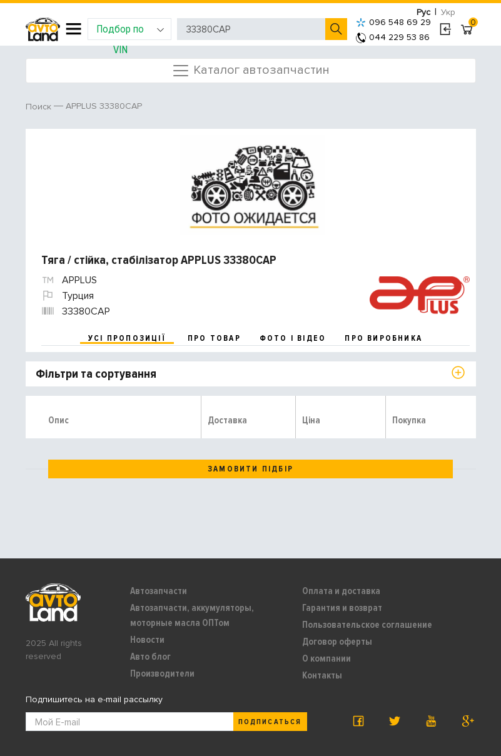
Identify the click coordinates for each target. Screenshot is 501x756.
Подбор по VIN (130, 31)
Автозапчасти (158, 591)
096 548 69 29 (393, 22)
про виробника (383, 338)
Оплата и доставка (341, 591)
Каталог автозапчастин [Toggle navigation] (250, 70)
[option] (252, 185)
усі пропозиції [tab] (127, 338)
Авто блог (150, 656)
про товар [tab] (214, 338)
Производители (162, 673)
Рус (423, 12)
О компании (326, 658)
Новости (147, 639)
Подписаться (269, 722)
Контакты (322, 675)
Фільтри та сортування (96, 373)
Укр (448, 12)
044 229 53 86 (393, 37)
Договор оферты (337, 641)
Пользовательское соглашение (367, 624)
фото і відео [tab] (293, 338)
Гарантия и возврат (342, 607)
